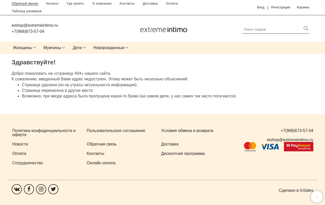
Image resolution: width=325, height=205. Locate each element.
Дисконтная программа (183, 153)
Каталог (52, 3)
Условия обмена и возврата (187, 130)
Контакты (127, 3)
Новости (20, 144)
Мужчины (52, 48)
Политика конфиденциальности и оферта (43, 132)
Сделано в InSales (296, 190)
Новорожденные (108, 48)
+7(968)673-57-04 (28, 31)
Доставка (150, 3)
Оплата (172, 3)
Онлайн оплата (101, 163)
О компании (102, 3)
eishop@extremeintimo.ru (35, 25)
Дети (77, 48)
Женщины (22, 48)
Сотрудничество (27, 163)
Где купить (75, 3)
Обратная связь (102, 144)
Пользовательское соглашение (116, 130)
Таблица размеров (27, 11)
